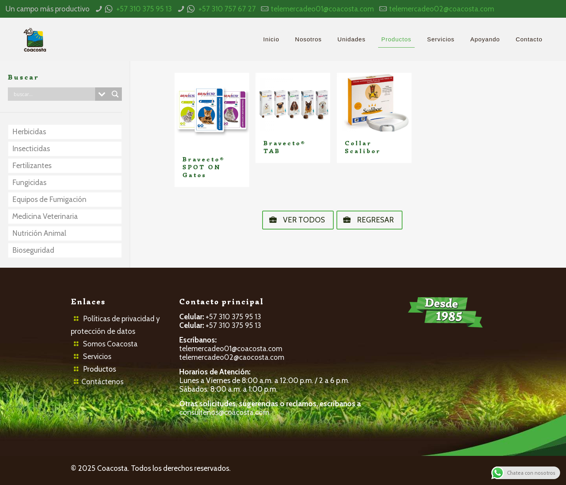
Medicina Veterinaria (45, 216)
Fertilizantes (31, 165)
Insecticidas (31, 148)
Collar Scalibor (363, 147)
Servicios (97, 356)
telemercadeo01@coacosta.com (322, 8)
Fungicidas (29, 182)
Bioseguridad (33, 250)
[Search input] (53, 94)
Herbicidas (29, 131)
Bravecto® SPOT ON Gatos (203, 167)
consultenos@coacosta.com (224, 412)
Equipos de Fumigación (49, 199)
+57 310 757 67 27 (227, 8)
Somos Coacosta (110, 343)
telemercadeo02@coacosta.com (441, 8)
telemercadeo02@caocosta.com (231, 357)
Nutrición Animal (39, 233)
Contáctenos (102, 381)
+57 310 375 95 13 (144, 8)
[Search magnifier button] (115, 94)
